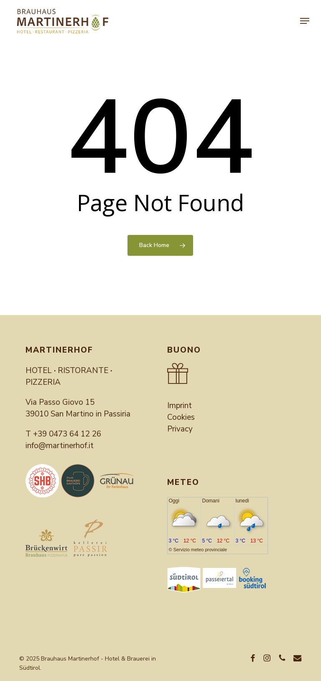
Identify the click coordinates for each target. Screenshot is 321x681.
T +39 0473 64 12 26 (63, 434)
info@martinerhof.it (59, 445)
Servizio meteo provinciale (200, 549)
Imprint (179, 405)
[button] (304, 21)
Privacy (180, 429)
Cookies (181, 417)
